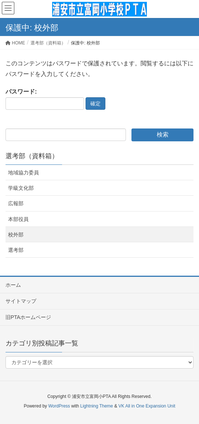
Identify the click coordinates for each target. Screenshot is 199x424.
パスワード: (45, 99)
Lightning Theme (96, 406)
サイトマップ (21, 301)
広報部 (15, 203)
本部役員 (18, 219)
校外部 (15, 235)
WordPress (59, 406)
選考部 (15, 250)
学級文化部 (21, 188)
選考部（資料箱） (32, 156)
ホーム (13, 285)
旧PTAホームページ (28, 317)
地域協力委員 (23, 172)
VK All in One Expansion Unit (146, 406)
